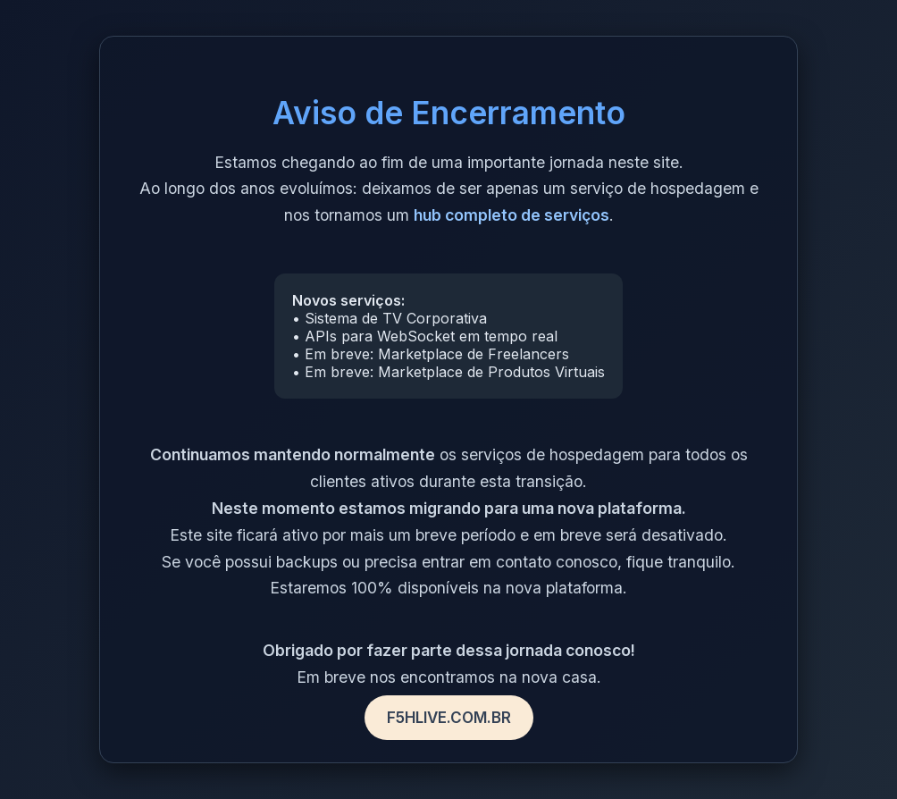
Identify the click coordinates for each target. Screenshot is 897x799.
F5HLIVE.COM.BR (449, 718)
